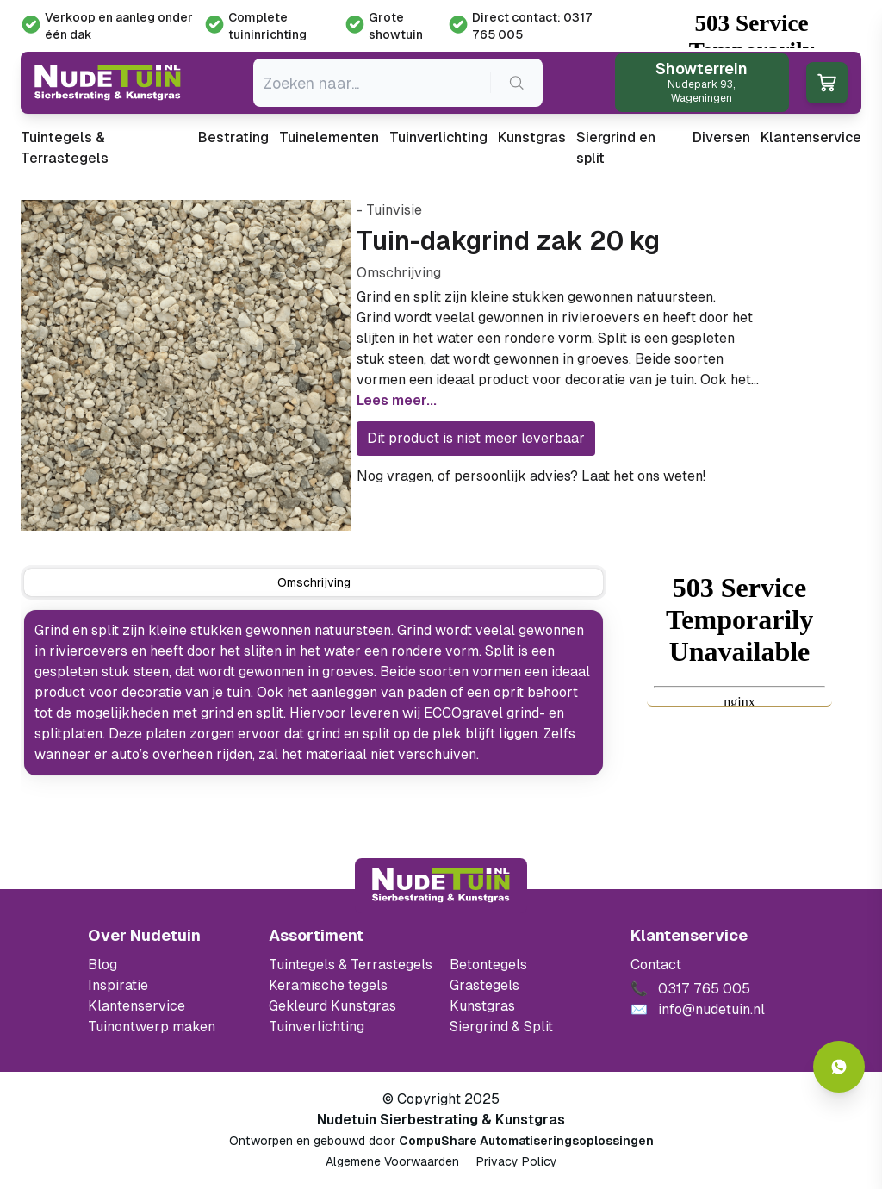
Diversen (721, 137)
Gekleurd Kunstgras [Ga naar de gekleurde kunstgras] (332, 1006)
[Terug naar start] (441, 885)
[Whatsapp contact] (839, 1067)
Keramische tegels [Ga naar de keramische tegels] (328, 985)
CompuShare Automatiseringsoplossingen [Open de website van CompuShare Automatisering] (526, 1141)
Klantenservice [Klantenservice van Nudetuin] (136, 1006)
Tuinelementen (329, 137)
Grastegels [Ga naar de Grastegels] (484, 985)
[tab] (313, 582)
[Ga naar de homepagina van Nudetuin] (107, 83)
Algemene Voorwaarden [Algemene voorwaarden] (392, 1161)
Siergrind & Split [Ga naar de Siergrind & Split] (501, 1026)
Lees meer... (397, 400)
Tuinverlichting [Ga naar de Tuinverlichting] (316, 1026)
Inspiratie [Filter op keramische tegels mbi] (118, 985)
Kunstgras (532, 137)
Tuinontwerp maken (151, 1026)
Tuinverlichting (438, 137)
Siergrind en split (615, 147)
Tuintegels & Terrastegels (65, 147)
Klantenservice (811, 137)
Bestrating (233, 137)
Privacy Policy (516, 1161)
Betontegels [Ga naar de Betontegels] (488, 964)
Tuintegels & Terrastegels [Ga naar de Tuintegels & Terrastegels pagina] (350, 964)
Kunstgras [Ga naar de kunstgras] (482, 1006)
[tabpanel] (313, 693)
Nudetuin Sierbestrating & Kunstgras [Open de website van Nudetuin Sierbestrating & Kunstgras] (441, 1119)
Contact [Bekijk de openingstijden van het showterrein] (655, 964)
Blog (102, 964)
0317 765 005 (754, 476)
